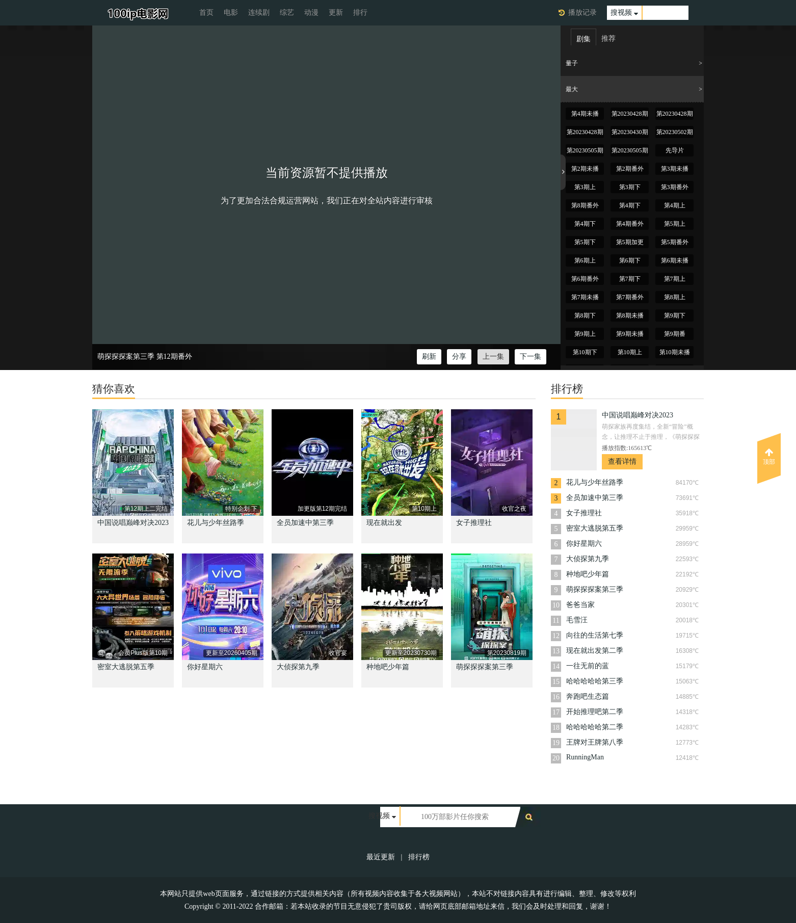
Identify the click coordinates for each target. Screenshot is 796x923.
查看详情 (622, 461)
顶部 (769, 456)
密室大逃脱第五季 (125, 667)
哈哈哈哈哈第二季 (594, 727)
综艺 (287, 12)
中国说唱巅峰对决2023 (133, 522)
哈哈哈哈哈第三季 (594, 681)
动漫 (311, 12)
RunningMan (585, 757)
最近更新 (380, 857)
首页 (206, 12)
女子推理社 (474, 522)
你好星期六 (205, 667)
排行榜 (419, 857)
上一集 (493, 356)
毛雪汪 (577, 620)
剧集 (583, 39)
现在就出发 (384, 522)
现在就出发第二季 (594, 650)
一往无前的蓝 (587, 666)
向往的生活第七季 (594, 635)
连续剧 (259, 12)
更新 (336, 12)
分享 (459, 356)
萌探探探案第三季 (125, 356)
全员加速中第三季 (305, 522)
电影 (231, 12)
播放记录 (582, 12)
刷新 (429, 356)
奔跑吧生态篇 (587, 696)
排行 (360, 12)
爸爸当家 (580, 605)
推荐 (608, 38)
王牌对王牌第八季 (594, 742)
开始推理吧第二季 (594, 712)
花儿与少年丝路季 (215, 522)
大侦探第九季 (298, 667)
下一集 (530, 356)
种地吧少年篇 (387, 667)
